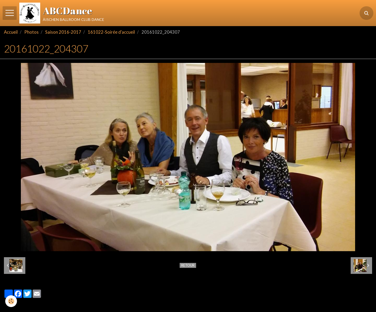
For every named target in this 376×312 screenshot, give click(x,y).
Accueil (11, 32)
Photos (31, 32)
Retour (188, 265)
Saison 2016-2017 (63, 32)
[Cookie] (11, 301)
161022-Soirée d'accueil (111, 32)
